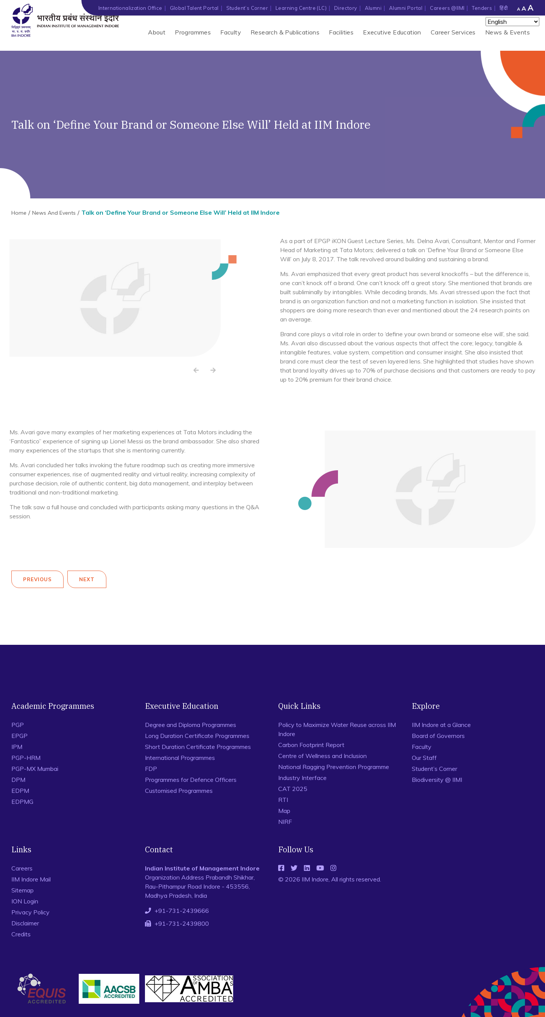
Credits (21, 934)
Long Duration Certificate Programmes (197, 735)
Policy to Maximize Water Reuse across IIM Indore (337, 729)
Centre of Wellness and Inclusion (322, 756)
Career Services (453, 32)
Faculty (230, 32)
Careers (22, 868)
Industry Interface (302, 777)
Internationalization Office (130, 8)
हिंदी (504, 8)
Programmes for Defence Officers (191, 779)
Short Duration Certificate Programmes (198, 746)
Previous (37, 579)
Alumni (373, 8)
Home (18, 212)
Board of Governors (438, 735)
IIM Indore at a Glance (441, 724)
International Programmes (180, 757)
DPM (18, 779)
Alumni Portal (405, 8)
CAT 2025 (292, 788)
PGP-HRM (25, 757)
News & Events (507, 32)
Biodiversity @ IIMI (437, 779)
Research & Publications (285, 32)
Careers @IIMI (447, 8)
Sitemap (22, 890)
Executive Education (392, 32)
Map (284, 810)
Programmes (193, 32)
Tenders (482, 8)
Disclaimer (25, 923)
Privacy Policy (30, 912)
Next (87, 579)
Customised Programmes (179, 790)
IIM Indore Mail (31, 879)
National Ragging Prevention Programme (333, 767)
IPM (16, 746)
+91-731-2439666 (181, 910)
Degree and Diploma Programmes (190, 724)
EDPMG (22, 801)
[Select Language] (512, 21)
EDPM (20, 790)
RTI (283, 799)
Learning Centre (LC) (301, 8)
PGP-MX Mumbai (34, 768)
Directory (345, 8)
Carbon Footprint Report (311, 745)
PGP (17, 724)
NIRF (285, 821)
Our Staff (424, 757)
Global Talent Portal (194, 8)
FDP (151, 768)
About (156, 32)
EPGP (19, 735)
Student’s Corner (247, 8)
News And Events (54, 212)
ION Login (24, 901)
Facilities (341, 32)
